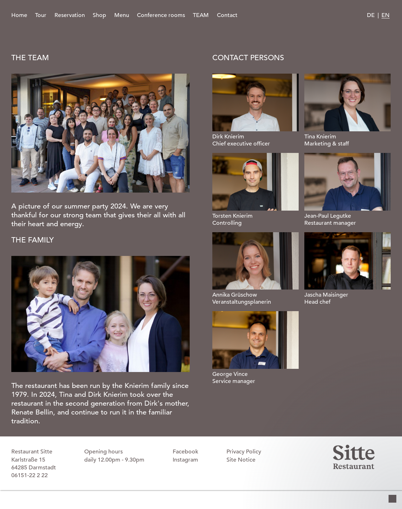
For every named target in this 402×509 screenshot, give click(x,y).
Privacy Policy (243, 451)
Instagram (185, 459)
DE (371, 15)
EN (385, 15)
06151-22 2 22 (29, 475)
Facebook (185, 451)
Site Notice (240, 459)
